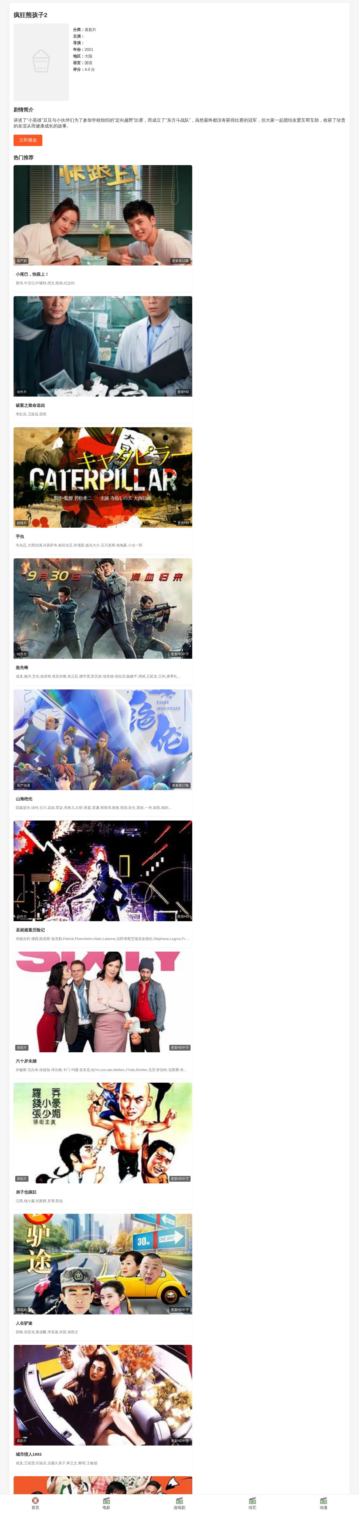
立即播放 (28, 140)
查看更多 (337, 898)
